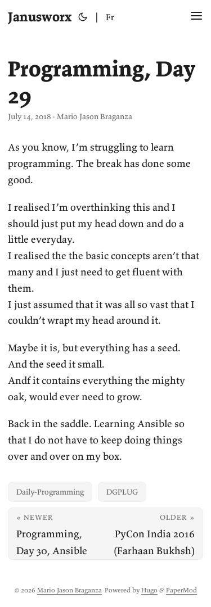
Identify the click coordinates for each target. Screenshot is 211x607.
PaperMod (181, 590)
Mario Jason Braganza (69, 590)
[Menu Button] (196, 17)
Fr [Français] (110, 16)
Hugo (149, 590)
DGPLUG (122, 492)
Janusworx (39, 16)
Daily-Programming (50, 492)
